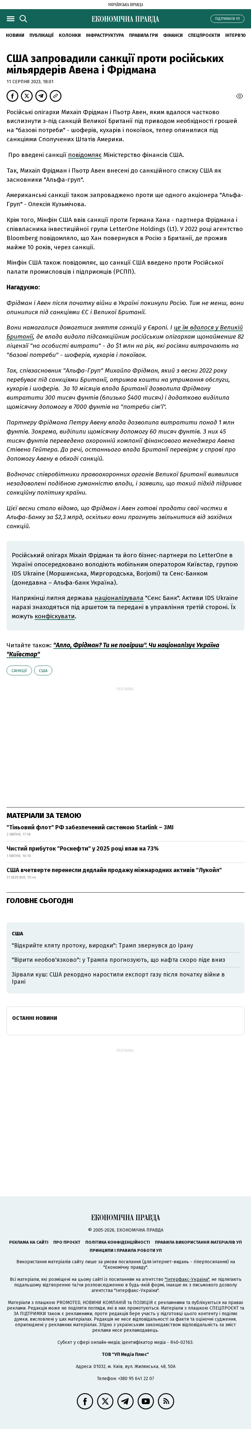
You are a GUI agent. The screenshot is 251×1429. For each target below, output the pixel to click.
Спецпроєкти (204, 35)
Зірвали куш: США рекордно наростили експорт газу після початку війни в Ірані (118, 978)
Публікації (41, 35)
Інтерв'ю (235, 35)
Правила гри (143, 35)
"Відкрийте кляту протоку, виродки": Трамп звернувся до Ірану (102, 945)
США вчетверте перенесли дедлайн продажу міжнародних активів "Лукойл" (114, 870)
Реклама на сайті (28, 1242)
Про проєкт (66, 1242)
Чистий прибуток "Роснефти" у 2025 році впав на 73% (83, 848)
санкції (19, 670)
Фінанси (173, 35)
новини (15, 35)
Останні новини (34, 1018)
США (43, 670)
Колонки (70, 35)
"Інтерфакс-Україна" (187, 1279)
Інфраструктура (105, 35)
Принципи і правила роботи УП (126, 1250)
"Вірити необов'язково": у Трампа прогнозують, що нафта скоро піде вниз (118, 959)
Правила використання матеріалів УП (198, 1242)
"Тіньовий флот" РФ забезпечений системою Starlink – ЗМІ (90, 827)
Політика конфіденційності (117, 1242)
